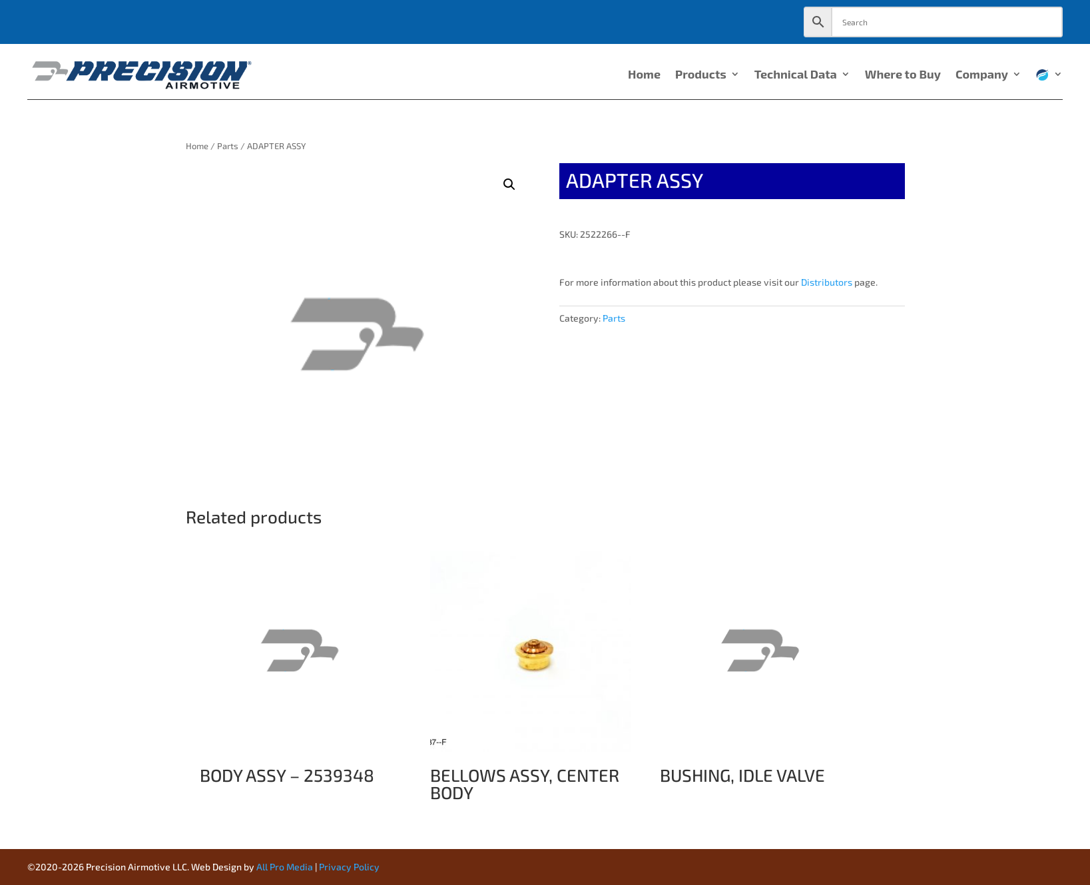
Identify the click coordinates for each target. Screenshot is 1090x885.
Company (981, 75)
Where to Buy (903, 75)
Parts (227, 146)
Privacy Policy (349, 866)
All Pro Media (284, 866)
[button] (509, 184)
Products (700, 75)
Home (644, 75)
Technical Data (795, 75)
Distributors (826, 282)
